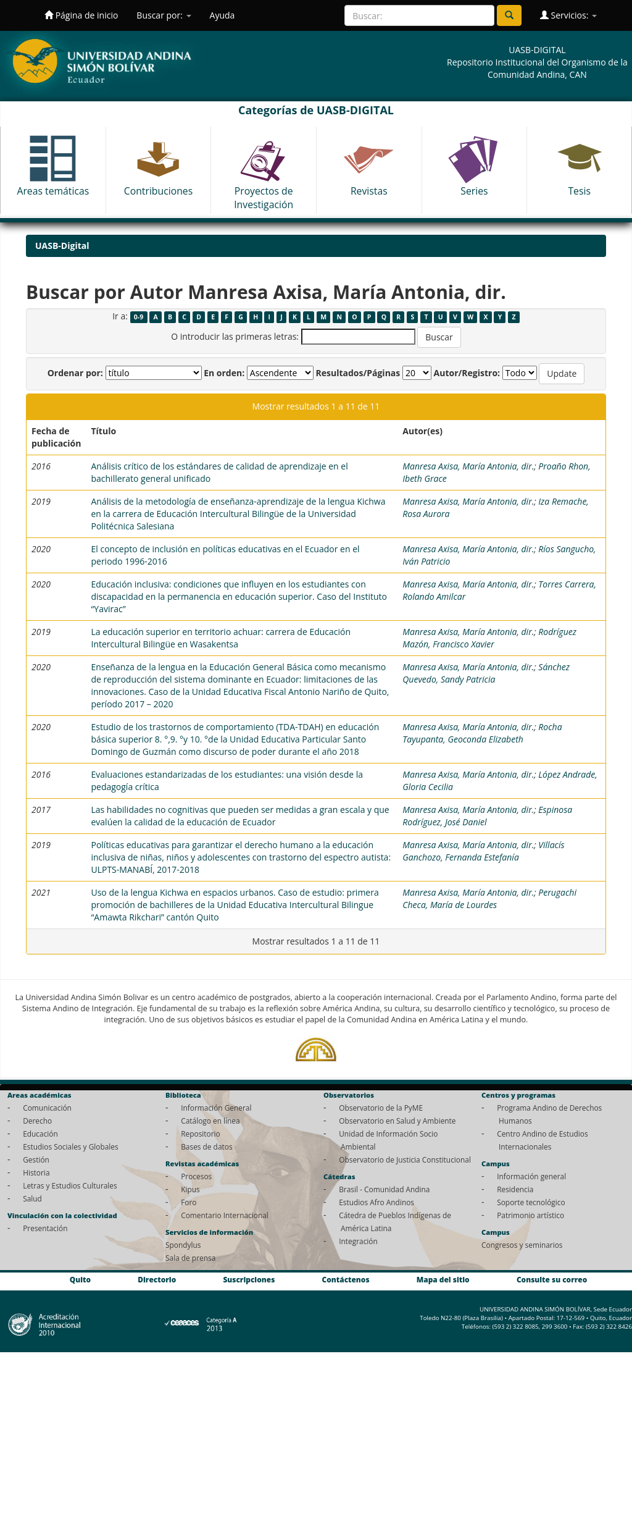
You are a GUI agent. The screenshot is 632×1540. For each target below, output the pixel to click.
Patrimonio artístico (530, 1215)
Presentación (45, 1228)
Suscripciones (249, 1279)
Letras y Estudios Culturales (70, 1185)
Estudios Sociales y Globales (70, 1146)
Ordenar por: (75, 373)
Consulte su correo (552, 1279)
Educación (40, 1133)
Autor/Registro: (467, 373)
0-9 (138, 317)
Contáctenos (346, 1279)
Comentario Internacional (224, 1215)
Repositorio (200, 1133)
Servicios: (568, 15)
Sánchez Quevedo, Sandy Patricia (486, 673)
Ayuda (222, 15)
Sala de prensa (190, 1258)
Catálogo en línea (210, 1121)
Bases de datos (206, 1146)
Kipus (190, 1189)
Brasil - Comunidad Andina (384, 1189)
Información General (216, 1108)
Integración (358, 1241)
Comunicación (47, 1108)
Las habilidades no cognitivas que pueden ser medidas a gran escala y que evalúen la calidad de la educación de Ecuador (240, 816)
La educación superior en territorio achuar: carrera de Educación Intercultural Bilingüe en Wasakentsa (221, 638)
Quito (80, 1279)
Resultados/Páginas (357, 373)
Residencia (515, 1189)
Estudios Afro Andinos (376, 1202)
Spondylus (183, 1245)
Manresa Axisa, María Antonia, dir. (468, 466)
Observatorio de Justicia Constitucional (405, 1159)
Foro (188, 1202)
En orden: (224, 373)
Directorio (157, 1279)
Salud (32, 1198)
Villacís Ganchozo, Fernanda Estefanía (483, 851)
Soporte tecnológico (531, 1202)
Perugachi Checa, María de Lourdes (489, 898)
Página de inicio (81, 15)
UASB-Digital (62, 245)
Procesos (196, 1176)
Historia (36, 1172)
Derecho (37, 1121)
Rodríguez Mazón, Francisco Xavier (489, 638)
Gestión (36, 1159)
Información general (531, 1176)
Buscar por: (163, 15)
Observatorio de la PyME (381, 1108)
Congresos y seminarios (521, 1245)
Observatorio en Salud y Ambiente (397, 1121)
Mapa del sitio (443, 1279)
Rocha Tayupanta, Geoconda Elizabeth (482, 733)
